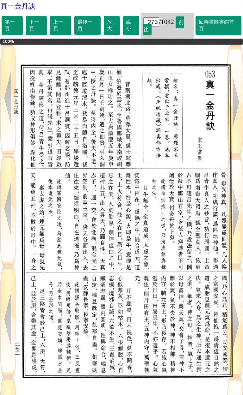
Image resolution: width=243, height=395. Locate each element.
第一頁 (10, 25)
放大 (109, 25)
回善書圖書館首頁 (216, 25)
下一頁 (34, 25)
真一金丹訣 (18, 6)
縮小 (128, 25)
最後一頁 (85, 25)
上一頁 (58, 25)
